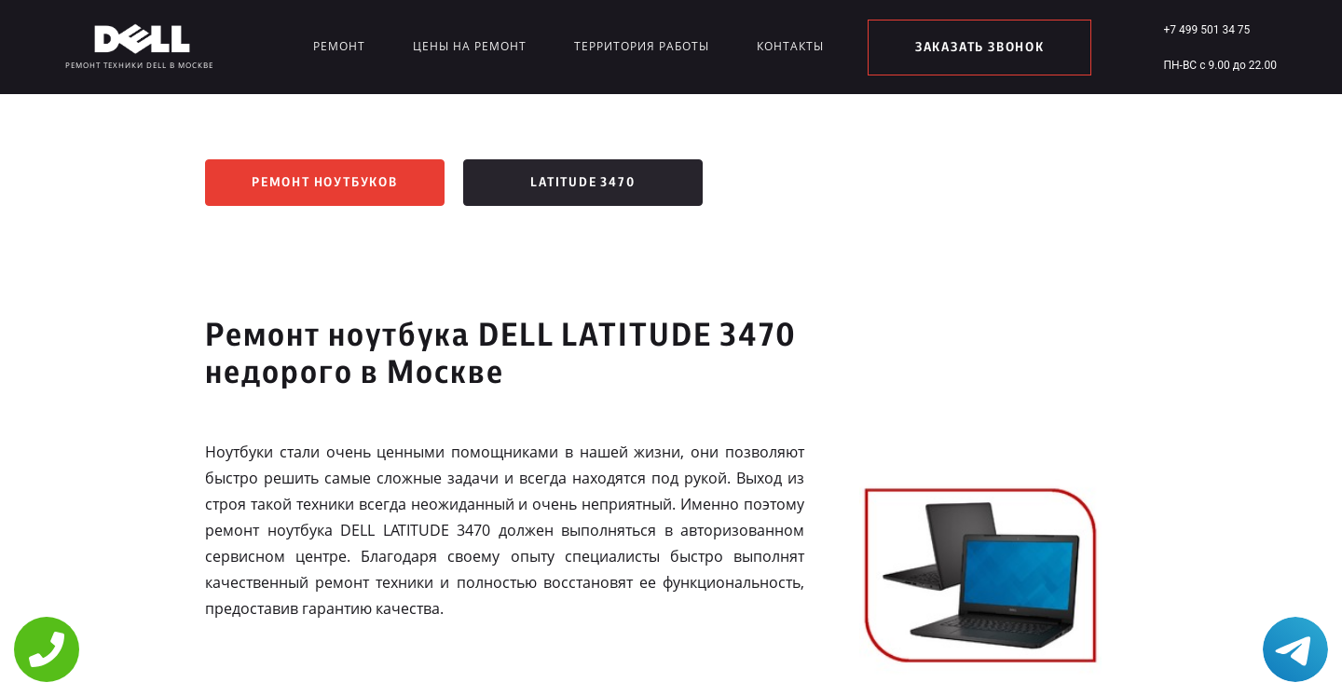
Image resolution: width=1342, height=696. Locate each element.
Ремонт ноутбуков (325, 182)
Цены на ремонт (470, 46)
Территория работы (641, 46)
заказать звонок (980, 47)
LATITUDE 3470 (582, 182)
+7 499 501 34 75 (1206, 29)
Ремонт (339, 46)
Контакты (790, 46)
